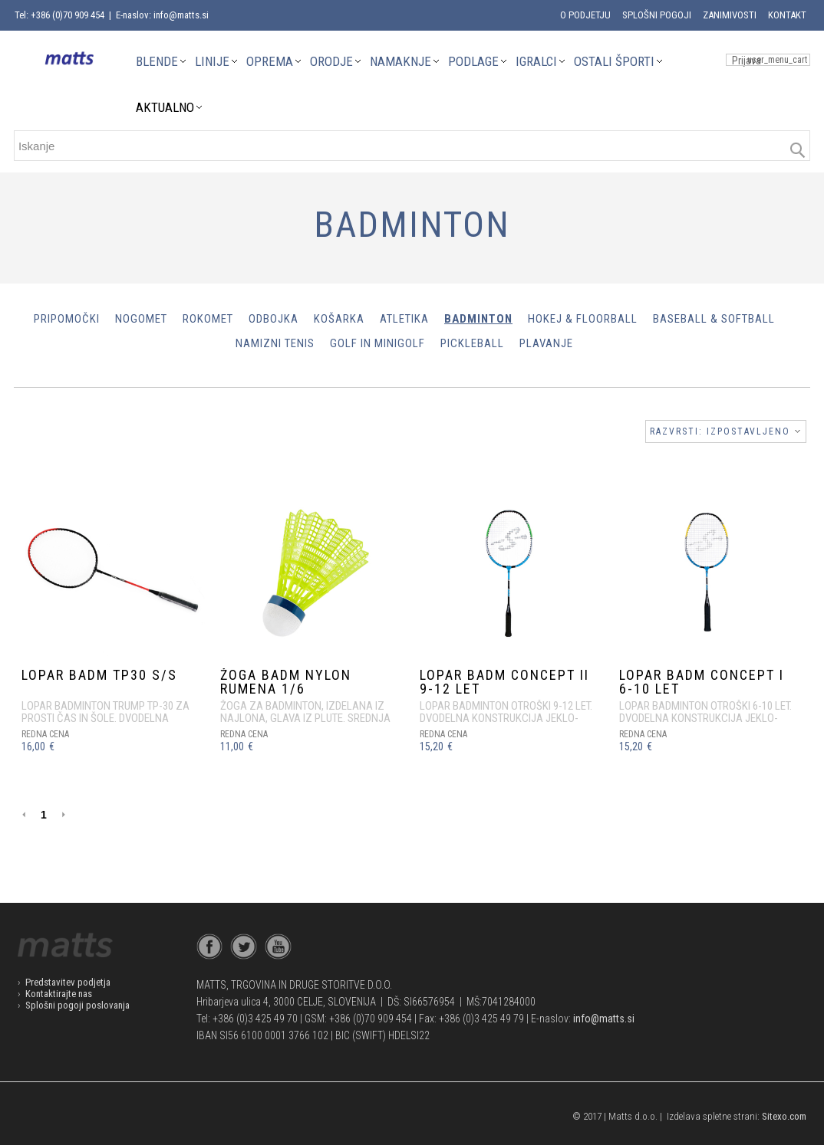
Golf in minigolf (377, 343)
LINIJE (212, 61)
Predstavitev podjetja (67, 982)
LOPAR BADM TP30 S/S (99, 675)
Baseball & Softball (714, 319)
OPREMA (269, 61)
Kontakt (787, 15)
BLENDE (157, 61)
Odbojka (273, 319)
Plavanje (546, 343)
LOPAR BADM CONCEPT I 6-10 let (701, 682)
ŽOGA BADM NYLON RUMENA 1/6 (285, 682)
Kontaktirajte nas (58, 993)
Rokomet (208, 319)
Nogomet (141, 319)
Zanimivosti (729, 15)
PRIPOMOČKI (67, 319)
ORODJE (331, 61)
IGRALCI (536, 61)
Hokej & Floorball (583, 319)
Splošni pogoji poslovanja (77, 1005)
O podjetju (585, 15)
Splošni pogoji (656, 15)
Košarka (339, 319)
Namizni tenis (275, 343)
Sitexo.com (784, 1116)
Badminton (478, 319)
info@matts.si (603, 1018)
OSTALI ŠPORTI (614, 61)
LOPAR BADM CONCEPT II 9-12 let (504, 682)
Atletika (404, 319)
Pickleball (472, 343)
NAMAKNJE (400, 61)
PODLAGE (473, 61)
